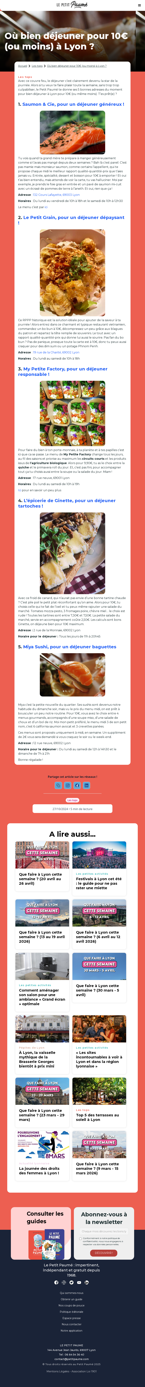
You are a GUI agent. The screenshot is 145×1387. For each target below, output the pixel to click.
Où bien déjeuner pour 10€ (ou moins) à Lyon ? (77, 66)
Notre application (71, 1330)
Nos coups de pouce (71, 1305)
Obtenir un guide (71, 1299)
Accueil (22, 66)
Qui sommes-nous (71, 1293)
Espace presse (71, 1318)
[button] (139, 5)
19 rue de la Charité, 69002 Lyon (56, 352)
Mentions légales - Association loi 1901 (72, 1371)
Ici (19, 490)
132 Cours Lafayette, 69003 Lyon (56, 195)
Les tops (37, 66)
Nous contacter (71, 1324)
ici (46, 207)
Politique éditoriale (71, 1311)
